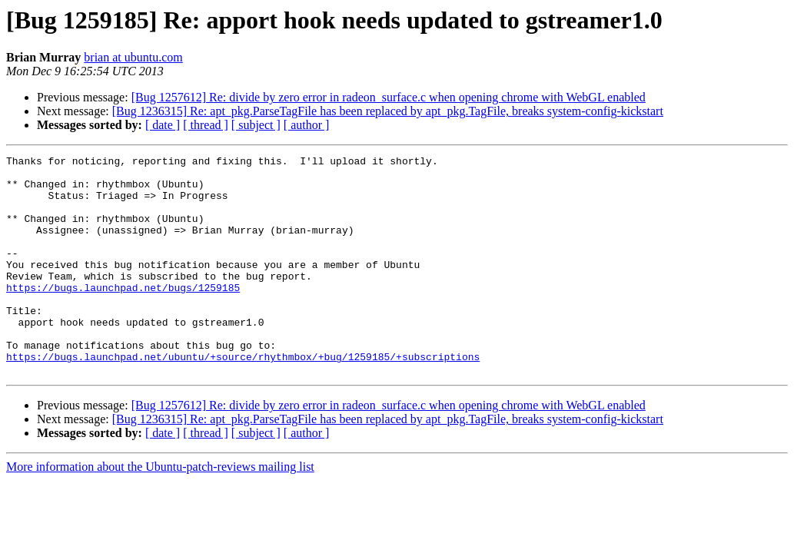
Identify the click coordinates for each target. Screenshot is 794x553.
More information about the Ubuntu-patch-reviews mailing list (160, 510)
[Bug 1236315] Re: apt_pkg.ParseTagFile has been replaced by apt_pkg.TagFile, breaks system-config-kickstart (387, 111)
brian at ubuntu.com (133, 57)
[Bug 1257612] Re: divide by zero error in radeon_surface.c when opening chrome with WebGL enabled (388, 97)
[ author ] (307, 124)
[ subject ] (256, 124)
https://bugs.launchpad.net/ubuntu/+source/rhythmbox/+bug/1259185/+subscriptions (243, 398)
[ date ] (162, 124)
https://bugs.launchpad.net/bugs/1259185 (123, 315)
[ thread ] (205, 124)
